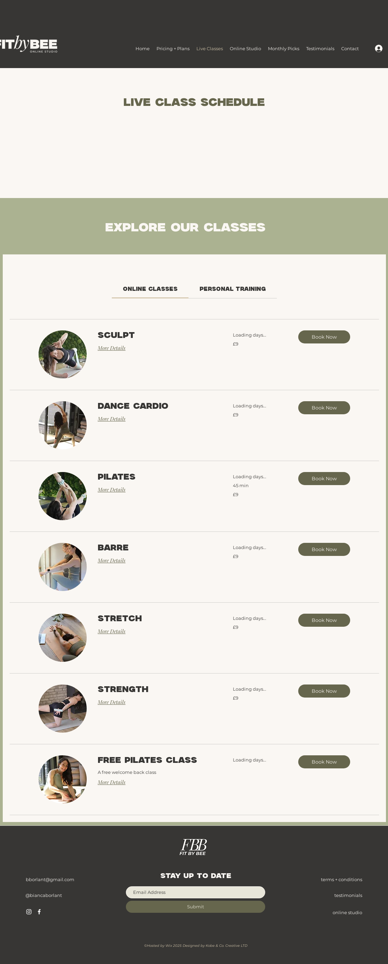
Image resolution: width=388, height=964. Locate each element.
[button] (324, 336)
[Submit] (195, 907)
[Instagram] (28, 911)
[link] (150, 289)
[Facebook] (39, 911)
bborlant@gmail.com (50, 879)
